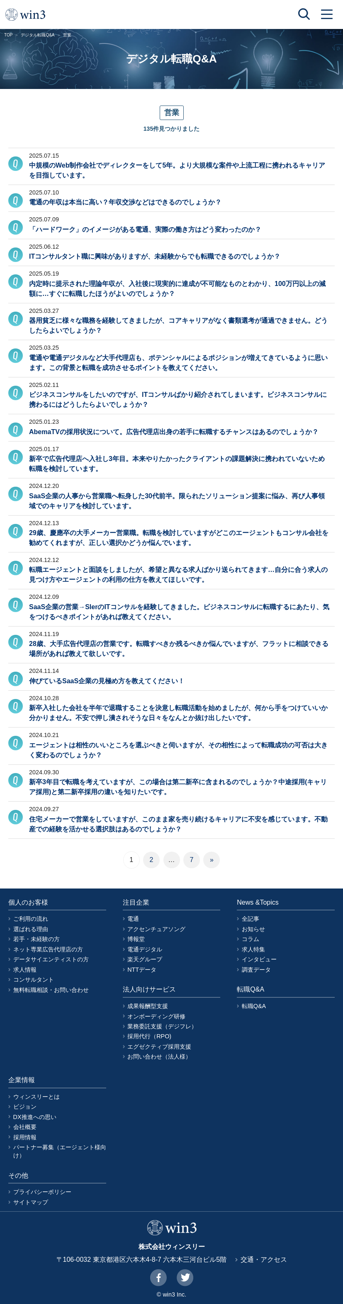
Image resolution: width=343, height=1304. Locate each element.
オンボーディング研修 (156, 1016)
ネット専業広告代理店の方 (48, 949)
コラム (250, 939)
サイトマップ (30, 1202)
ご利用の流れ (30, 918)
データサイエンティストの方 (51, 959)
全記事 (250, 918)
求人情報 (24, 969)
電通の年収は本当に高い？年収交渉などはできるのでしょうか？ (125, 202)
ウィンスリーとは (36, 1096)
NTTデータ (141, 969)
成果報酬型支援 (147, 1006)
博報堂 (136, 939)
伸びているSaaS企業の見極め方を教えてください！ (107, 680)
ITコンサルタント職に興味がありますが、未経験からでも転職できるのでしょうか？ (154, 256)
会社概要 (24, 1127)
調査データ (256, 969)
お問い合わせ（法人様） (159, 1056)
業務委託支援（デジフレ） (162, 1026)
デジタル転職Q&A (37, 35)
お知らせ (253, 929)
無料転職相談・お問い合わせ (51, 990)
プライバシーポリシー (42, 1192)
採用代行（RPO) (149, 1036)
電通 (133, 918)
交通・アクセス (264, 1259)
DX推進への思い (34, 1117)
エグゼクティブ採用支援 (159, 1046)
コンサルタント (33, 979)
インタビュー (259, 959)
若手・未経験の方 (36, 939)
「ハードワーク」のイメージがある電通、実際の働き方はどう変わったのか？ (145, 229)
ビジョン (24, 1106)
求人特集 (253, 949)
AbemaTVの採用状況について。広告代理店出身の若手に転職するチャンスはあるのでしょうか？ (174, 431)
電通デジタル (144, 949)
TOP (8, 35)
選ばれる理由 (30, 929)
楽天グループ (144, 959)
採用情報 (24, 1137)
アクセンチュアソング (156, 929)
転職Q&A (254, 1006)
